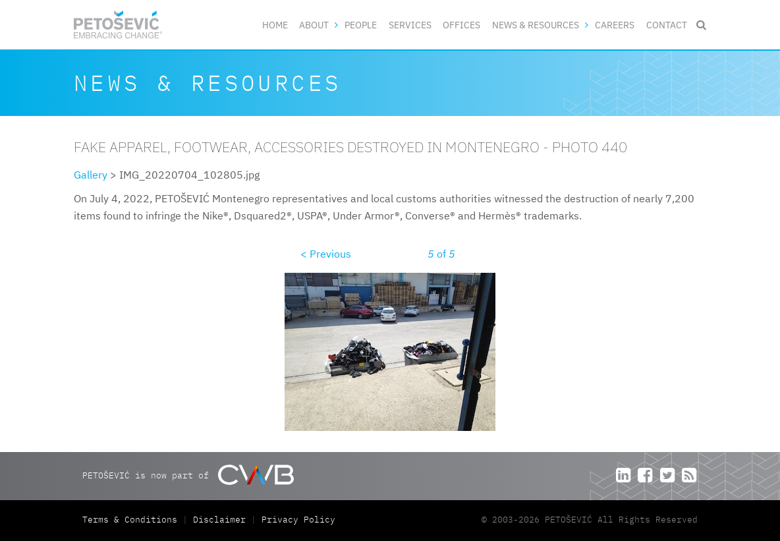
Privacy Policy (298, 519)
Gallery (90, 174)
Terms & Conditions (132, 519)
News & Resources (535, 24)
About (314, 24)
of (441, 253)
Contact (666, 24)
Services (410, 24)
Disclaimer (219, 519)
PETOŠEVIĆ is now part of (188, 475)
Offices (461, 24)
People (361, 24)
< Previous (325, 253)
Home (275, 24)
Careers (614, 24)
